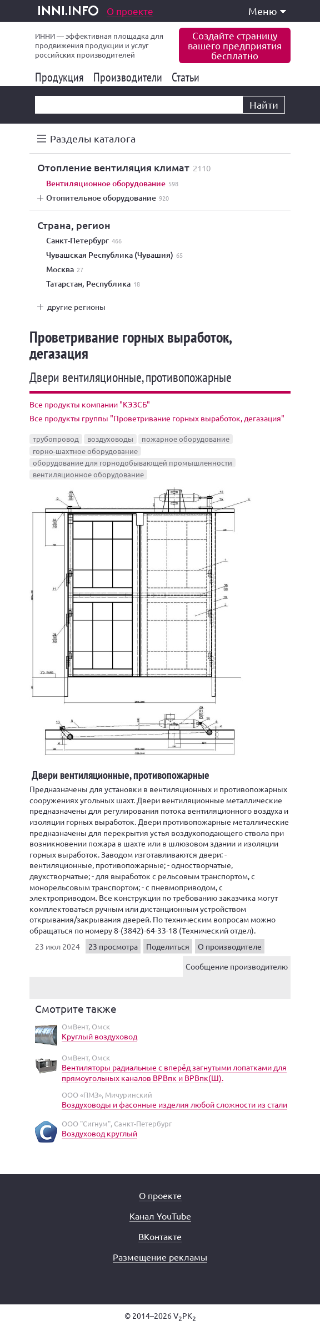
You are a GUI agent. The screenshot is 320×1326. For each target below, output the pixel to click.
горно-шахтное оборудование (85, 451)
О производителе (230, 946)
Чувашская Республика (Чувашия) (114, 255)
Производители (129, 77)
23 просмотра (113, 946)
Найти (263, 104)
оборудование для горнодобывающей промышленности (132, 462)
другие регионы (76, 306)
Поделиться (167, 946)
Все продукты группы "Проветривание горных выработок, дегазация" (156, 418)
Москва (64, 269)
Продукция (61, 77)
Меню (267, 11)
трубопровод (56, 438)
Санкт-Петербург (84, 240)
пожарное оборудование (185, 438)
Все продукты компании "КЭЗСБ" (89, 404)
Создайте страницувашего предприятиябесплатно (235, 45)
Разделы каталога (93, 138)
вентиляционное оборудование (88, 474)
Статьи (187, 77)
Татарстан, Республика (93, 283)
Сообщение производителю (237, 966)
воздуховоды (110, 438)
